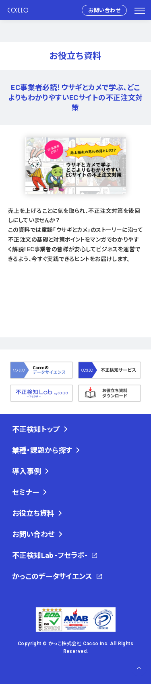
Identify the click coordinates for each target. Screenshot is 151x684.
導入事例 (26, 471)
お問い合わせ (104, 10)
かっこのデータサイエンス (52, 576)
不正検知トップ (36, 429)
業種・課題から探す (42, 450)
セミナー (25, 492)
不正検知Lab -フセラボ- (49, 555)
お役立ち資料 (33, 513)
